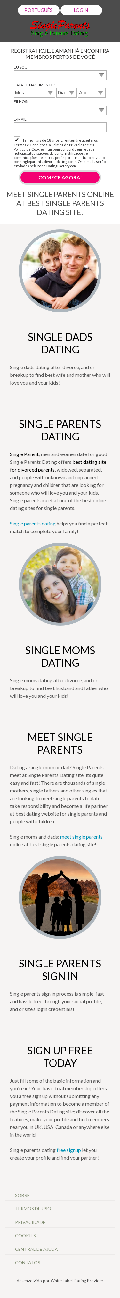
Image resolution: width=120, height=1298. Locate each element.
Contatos (27, 1262)
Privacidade (30, 1222)
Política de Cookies (29, 149)
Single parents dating (33, 523)
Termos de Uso (33, 1208)
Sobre (23, 1195)
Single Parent (24, 454)
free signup (69, 1150)
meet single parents (81, 837)
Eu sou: (21, 67)
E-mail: (20, 119)
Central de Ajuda (36, 1249)
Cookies (25, 1235)
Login (81, 10)
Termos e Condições (31, 145)
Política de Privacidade (70, 145)
